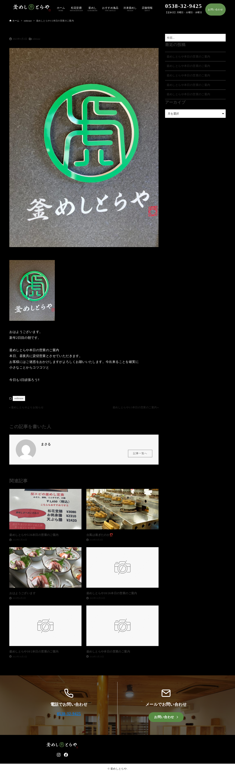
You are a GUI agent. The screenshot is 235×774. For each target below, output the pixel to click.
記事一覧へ (140, 455)
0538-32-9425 (69, 713)
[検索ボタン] (222, 38)
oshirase (36, 38)
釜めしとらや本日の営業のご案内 (188, 56)
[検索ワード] (195, 38)
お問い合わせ (215, 9)
